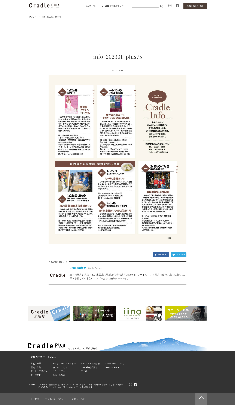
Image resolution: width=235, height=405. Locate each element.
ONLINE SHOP (112, 367)
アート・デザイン (39, 371)
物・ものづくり (60, 367)
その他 (84, 371)
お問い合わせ (78, 399)
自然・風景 (36, 363)
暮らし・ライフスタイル (64, 363)
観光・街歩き (59, 375)
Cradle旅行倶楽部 (89, 367)
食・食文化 (36, 375)
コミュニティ (59, 371)
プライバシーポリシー (55, 399)
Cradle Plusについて (113, 6)
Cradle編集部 (78, 268)
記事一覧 (91, 6)
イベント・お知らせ (90, 363)
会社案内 (35, 399)
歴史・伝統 (36, 367)
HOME (31, 17)
